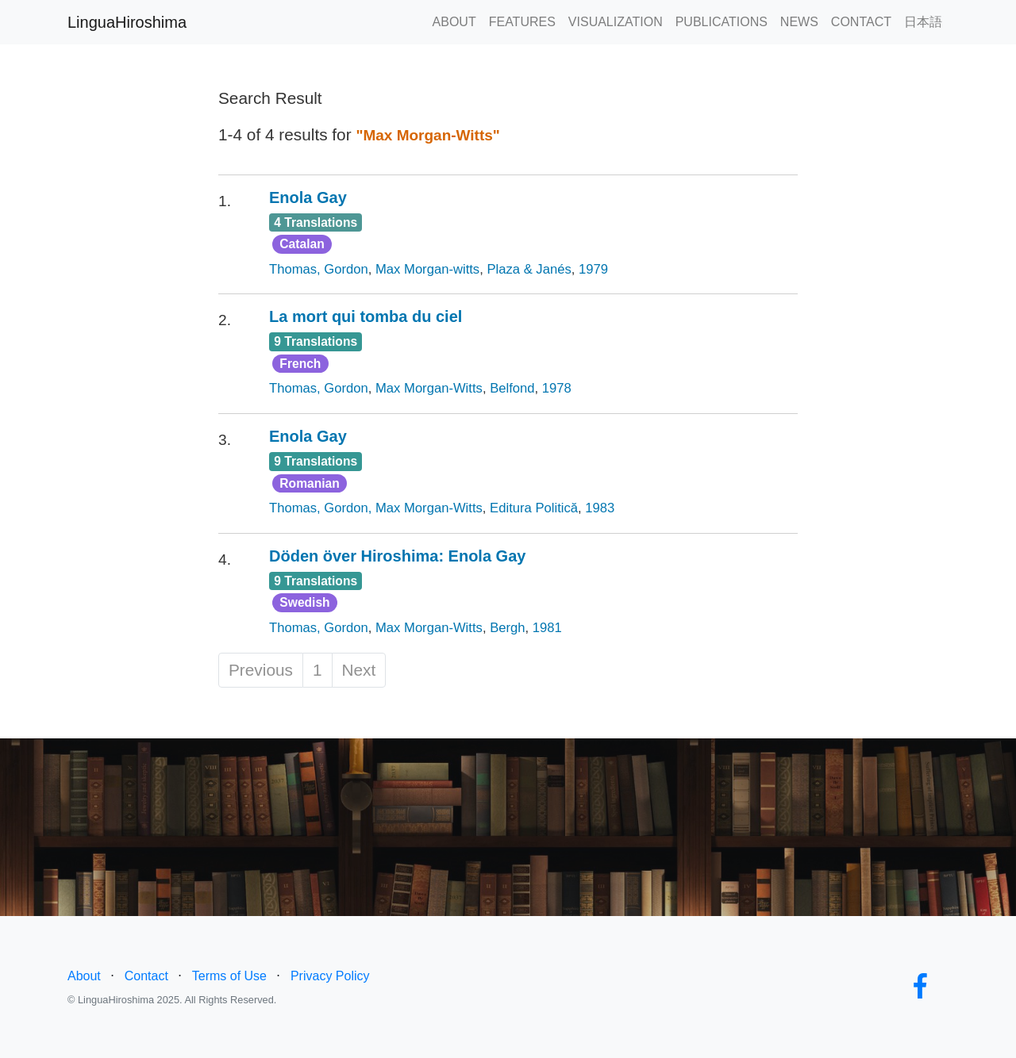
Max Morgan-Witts (429, 388)
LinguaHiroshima (127, 22)
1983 (599, 508)
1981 (547, 627)
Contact (146, 976)
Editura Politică (534, 508)
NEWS (799, 22)
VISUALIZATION (615, 22)
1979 (593, 269)
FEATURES (522, 22)
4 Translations (315, 222)
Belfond (512, 388)
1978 (557, 388)
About (84, 976)
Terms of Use (229, 976)
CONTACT (861, 22)
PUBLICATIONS (721, 22)
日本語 (923, 22)
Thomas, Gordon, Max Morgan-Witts (376, 508)
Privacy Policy (330, 976)
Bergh (507, 627)
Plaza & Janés (529, 269)
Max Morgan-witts (427, 269)
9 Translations (315, 341)
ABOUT (454, 22)
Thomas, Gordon (318, 269)
